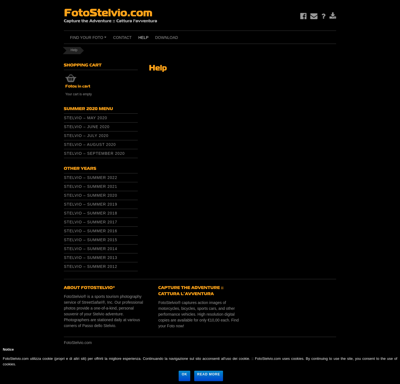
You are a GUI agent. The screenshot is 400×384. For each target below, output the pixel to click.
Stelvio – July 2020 (86, 135)
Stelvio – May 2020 (85, 118)
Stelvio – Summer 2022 (90, 177)
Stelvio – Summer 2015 (90, 240)
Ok (184, 374)
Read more (208, 374)
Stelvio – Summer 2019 (90, 204)
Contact (122, 37)
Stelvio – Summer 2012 (90, 266)
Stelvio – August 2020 (90, 144)
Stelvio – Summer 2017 (90, 222)
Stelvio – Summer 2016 (90, 231)
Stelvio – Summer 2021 (90, 186)
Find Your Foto (89, 39)
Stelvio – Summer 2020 (90, 195)
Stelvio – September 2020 (94, 153)
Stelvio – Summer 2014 (90, 248)
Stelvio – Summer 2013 (90, 257)
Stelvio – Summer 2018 (90, 213)
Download (166, 37)
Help (143, 37)
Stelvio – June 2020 (86, 126)
